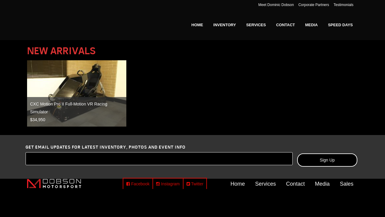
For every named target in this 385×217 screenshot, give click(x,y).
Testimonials (343, 5)
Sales (346, 184)
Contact (295, 184)
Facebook (137, 183)
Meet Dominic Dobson (276, 5)
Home (237, 184)
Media (322, 184)
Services (265, 184)
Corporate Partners (313, 5)
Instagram (168, 183)
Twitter (195, 183)
